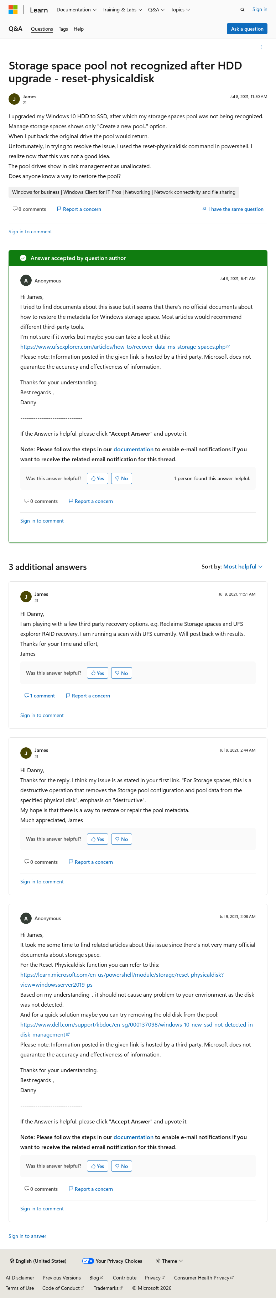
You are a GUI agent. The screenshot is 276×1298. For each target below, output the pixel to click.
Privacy (153, 1277)
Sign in (259, 9)
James (29, 96)
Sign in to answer (27, 1235)
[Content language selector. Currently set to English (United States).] (38, 1261)
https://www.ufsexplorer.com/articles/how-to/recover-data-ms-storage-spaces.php (122, 346)
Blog (94, 1277)
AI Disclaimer (20, 1277)
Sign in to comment (30, 231)
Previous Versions (62, 1277)
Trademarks (106, 1287)
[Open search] (242, 9)
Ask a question (247, 28)
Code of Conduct (61, 1287)
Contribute (124, 1277)
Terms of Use (20, 1287)
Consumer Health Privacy (201, 1277)
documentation (133, 449)
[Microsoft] (13, 9)
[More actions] (261, 47)
